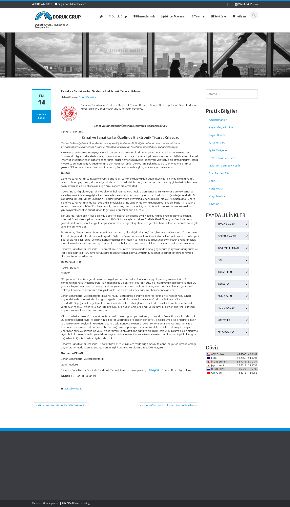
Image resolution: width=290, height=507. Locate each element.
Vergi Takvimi (217, 196)
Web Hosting (82, 503)
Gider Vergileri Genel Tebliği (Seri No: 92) (60, 405)
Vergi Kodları (216, 188)
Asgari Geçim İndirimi (221, 127)
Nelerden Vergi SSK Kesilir (224, 165)
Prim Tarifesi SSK (219, 173)
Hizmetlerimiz (111, 460)
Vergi (212, 181)
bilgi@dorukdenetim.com (72, 4)
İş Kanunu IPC (217, 142)
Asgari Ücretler (218, 135)
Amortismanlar (218, 119)
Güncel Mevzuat (73, 388)
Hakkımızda (110, 456)
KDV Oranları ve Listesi (222, 158)
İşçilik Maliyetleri (218, 150)
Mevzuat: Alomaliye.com (45, 503)
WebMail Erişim (246, 4)
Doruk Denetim (87, 97)
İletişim (107, 468)
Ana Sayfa (109, 453)
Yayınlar (214, 204)
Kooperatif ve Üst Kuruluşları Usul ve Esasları (168, 405)
